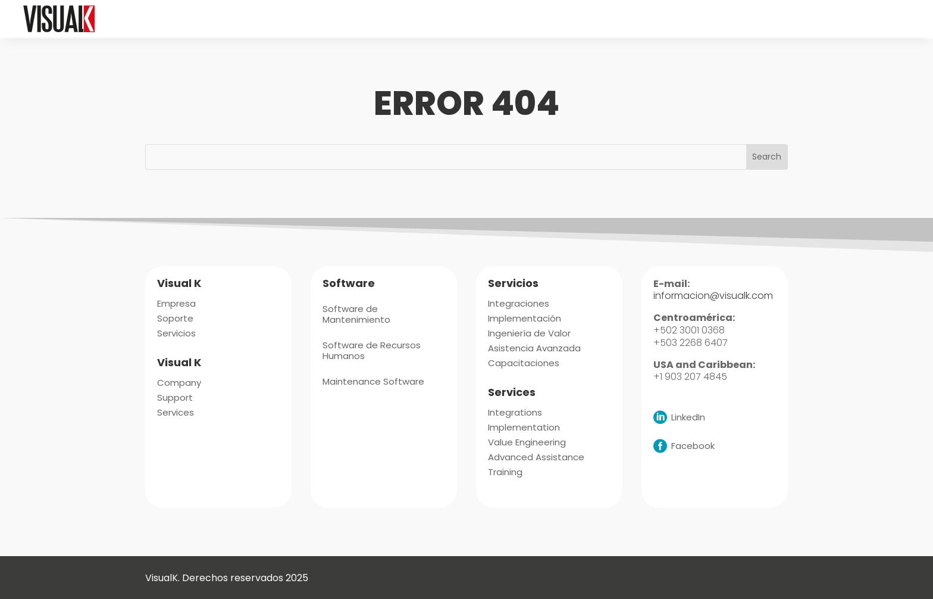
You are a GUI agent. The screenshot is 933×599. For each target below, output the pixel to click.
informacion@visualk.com (713, 294)
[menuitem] (385, 19)
